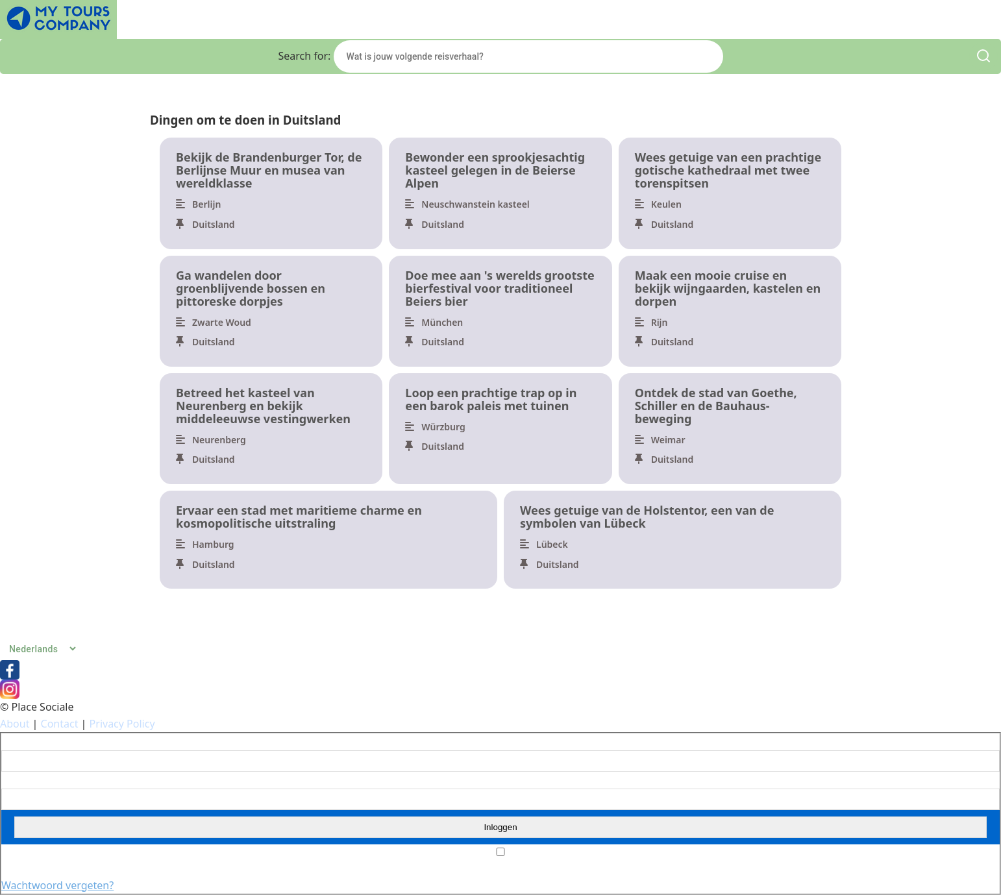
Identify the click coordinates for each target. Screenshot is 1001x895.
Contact (60, 724)
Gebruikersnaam (34, 742)
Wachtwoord (26, 780)
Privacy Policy (122, 724)
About (14, 724)
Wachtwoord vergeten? (57, 885)
